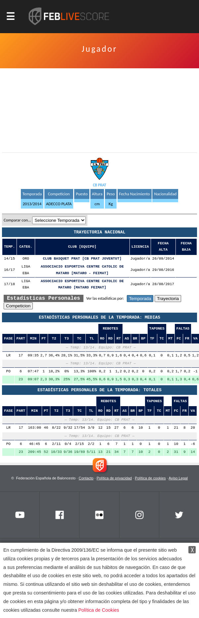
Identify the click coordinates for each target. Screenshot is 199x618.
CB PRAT (99, 185)
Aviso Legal (178, 478)
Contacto (86, 478)
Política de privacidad (114, 478)
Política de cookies (150, 478)
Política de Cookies (98, 610)
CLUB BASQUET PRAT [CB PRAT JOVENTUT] (82, 258)
